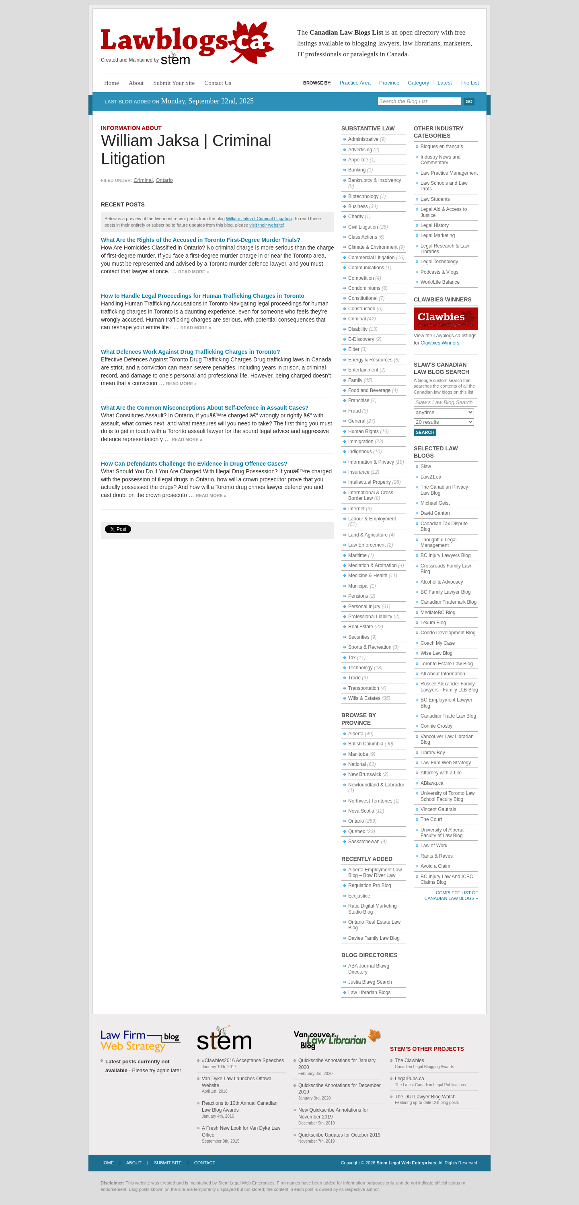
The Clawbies (409, 1060)
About (136, 83)
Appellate (358, 160)
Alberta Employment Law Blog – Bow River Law (375, 872)
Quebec (356, 831)
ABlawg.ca (432, 783)
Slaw (426, 466)
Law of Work (434, 845)
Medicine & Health (367, 575)
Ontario (164, 180)
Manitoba (358, 754)
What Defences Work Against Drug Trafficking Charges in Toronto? (190, 352)
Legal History (435, 225)
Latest (444, 82)
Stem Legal (175, 58)
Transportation (363, 688)
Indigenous (360, 451)
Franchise (359, 400)
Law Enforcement (367, 545)
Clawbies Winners (440, 343)
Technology (360, 668)
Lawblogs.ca (187, 42)
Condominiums (364, 288)
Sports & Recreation (369, 647)
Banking (356, 170)
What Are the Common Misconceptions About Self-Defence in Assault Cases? (205, 407)
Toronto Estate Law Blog (447, 663)
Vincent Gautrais (438, 809)
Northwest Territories (370, 801)
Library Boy (433, 752)
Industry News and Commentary (440, 159)
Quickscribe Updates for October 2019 (339, 1135)
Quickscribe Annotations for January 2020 (337, 1064)
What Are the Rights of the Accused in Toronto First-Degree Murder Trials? (200, 240)
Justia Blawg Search (370, 982)
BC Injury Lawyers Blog (446, 555)
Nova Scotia (361, 811)
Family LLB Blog (460, 690)
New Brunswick (364, 774)
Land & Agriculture (368, 535)
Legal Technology (439, 261)
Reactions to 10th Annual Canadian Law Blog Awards (239, 1106)
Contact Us (217, 83)
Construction (361, 309)
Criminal (143, 180)
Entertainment (363, 370)
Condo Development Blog (448, 633)
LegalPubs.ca (409, 1078)
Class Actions (362, 237)
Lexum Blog (433, 622)
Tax (352, 657)
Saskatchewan (364, 841)
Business (358, 206)
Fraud (354, 411)
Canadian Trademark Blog (448, 602)
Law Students (435, 199)
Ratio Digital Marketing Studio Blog (372, 908)
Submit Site (168, 1162)
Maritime (357, 555)
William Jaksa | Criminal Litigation (259, 218)
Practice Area (355, 82)
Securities (359, 637)
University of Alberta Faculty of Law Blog (442, 832)
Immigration (361, 441)
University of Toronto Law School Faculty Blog (448, 796)
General (356, 421)
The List (469, 82)
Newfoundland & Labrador (376, 785)
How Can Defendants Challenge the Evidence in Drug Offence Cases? (194, 463)
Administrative (363, 139)
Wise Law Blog (436, 653)
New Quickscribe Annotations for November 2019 (333, 1113)
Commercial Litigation (371, 257)
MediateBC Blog (438, 612)
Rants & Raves (437, 856)
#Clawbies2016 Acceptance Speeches (243, 1060)
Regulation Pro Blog (369, 885)
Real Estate (360, 626)
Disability (358, 329)
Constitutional (363, 298)
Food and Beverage (369, 390)
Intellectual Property (369, 482)
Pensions (358, 596)
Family (355, 380)
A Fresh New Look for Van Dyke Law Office (241, 1131)
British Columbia (365, 744)
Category (418, 82)
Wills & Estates (364, 698)
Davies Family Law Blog (374, 938)
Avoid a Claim (435, 866)
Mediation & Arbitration (372, 565)
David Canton (435, 513)
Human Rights (363, 431)
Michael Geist (435, 503)
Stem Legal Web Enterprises (406, 1162)
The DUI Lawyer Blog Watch (425, 1097)
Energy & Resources (370, 360)
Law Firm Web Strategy (446, 763)
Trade (354, 678)
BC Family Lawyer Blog (446, 592)
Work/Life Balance (440, 282)
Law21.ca (431, 477)
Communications (366, 267)
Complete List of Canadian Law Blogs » (451, 895)
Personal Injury (364, 606)
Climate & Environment (373, 247)
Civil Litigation (363, 227)
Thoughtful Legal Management (438, 542)
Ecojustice (359, 896)
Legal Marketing (438, 235)
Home (111, 83)
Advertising (360, 150)
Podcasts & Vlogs (439, 272)
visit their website (266, 225)
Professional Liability (370, 616)
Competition (361, 278)
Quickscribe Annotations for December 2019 (339, 1089)
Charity (355, 216)
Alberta (355, 734)
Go (469, 101)
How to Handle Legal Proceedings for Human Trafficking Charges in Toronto (202, 296)
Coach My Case (438, 643)
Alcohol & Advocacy (442, 582)
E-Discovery (361, 339)
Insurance (359, 472)
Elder (353, 349)
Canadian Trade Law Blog (448, 716)
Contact (204, 1162)
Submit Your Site (174, 83)
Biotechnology (363, 196)
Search (425, 432)
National (357, 764)
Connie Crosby (436, 726)
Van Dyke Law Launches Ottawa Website (236, 1082)
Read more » (193, 271)
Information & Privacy (371, 462)
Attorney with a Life (441, 773)
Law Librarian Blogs (369, 992)
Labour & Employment (372, 519)
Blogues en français (442, 146)
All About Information (443, 674)
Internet (356, 509)
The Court (431, 819)
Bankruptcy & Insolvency (374, 180)
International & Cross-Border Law (371, 495)
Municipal (358, 586)
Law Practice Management (449, 173)
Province (389, 82)
